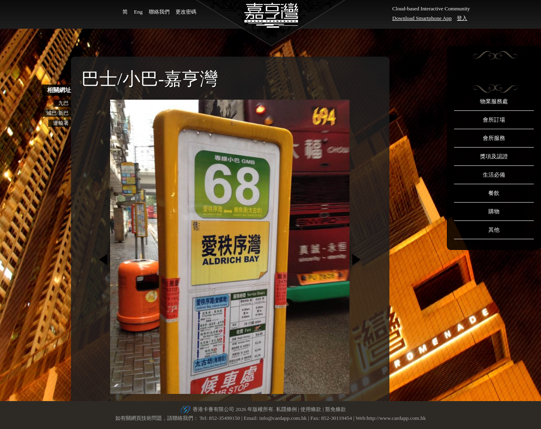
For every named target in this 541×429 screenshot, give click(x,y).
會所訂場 (494, 120)
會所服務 (494, 138)
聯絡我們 (159, 12)
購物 (494, 211)
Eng (138, 12)
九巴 (63, 103)
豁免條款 (335, 409)
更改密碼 (186, 12)
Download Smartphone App (422, 18)
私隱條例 (286, 409)
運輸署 (61, 123)
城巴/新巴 (57, 113)
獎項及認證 (494, 156)
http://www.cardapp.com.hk (396, 418)
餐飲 (494, 193)
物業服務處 (494, 101)
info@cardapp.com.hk (283, 418)
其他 (494, 230)
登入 (462, 18)
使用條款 (310, 409)
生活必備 (494, 175)
